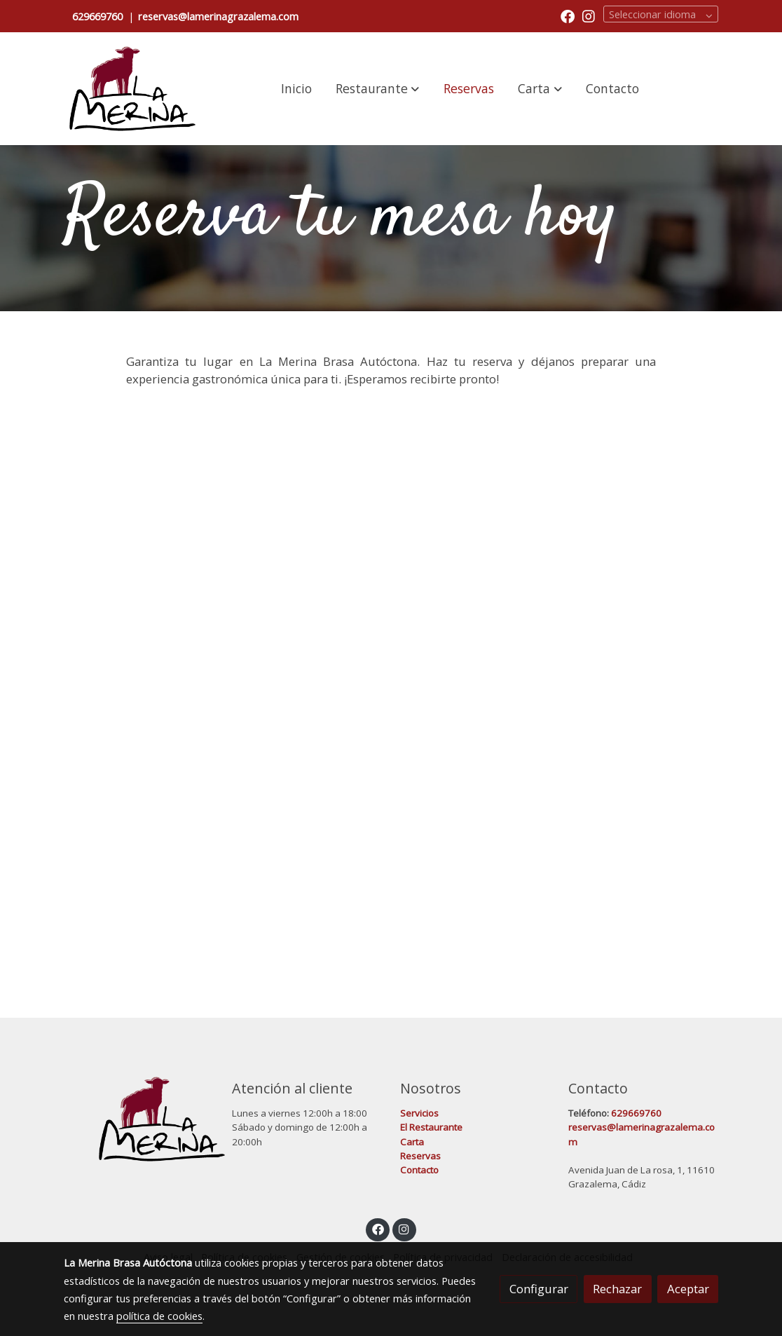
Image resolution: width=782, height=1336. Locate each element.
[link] (132, 88)
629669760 (97, 16)
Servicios (420, 1113)
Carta (412, 1142)
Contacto (419, 1170)
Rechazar (617, 1289)
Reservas (420, 1156)
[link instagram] (588, 15)
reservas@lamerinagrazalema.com (218, 16)
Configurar (538, 1289)
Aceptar (688, 1289)
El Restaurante (432, 1127)
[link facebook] (568, 15)
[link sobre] (138, 1119)
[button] (377, 88)
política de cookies (159, 1316)
